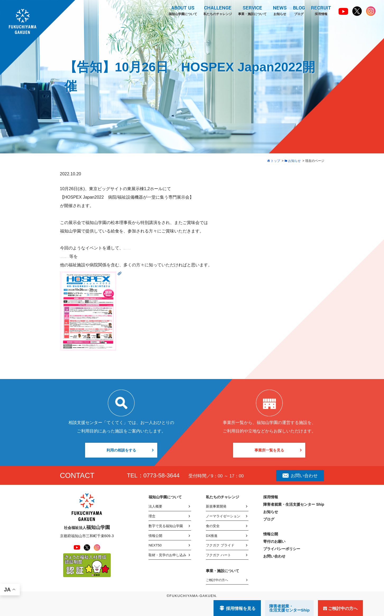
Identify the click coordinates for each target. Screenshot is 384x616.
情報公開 (155, 536)
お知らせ (279, 10)
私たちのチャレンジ (217, 10)
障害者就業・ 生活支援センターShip (289, 608)
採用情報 (321, 10)
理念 (152, 516)
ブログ (299, 10)
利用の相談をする (121, 450)
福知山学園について (182, 10)
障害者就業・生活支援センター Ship (293, 504)
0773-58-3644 (162, 475)
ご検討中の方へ (217, 580)
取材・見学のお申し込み (167, 555)
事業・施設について (252, 10)
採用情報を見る (241, 608)
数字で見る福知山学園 (166, 526)
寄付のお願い (274, 541)
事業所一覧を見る (269, 450)
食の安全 (213, 526)
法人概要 (155, 506)
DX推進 (212, 536)
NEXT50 (155, 545)
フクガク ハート (218, 555)
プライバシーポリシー (281, 549)
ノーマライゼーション (223, 516)
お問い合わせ (300, 475)
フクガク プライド (220, 545)
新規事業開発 (216, 506)
